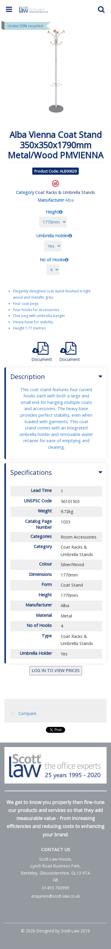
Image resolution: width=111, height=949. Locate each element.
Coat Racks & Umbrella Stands (65, 192)
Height (52, 212)
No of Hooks (52, 259)
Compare (22, 714)
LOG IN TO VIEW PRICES (56, 670)
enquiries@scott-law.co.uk (55, 896)
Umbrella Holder (52, 235)
